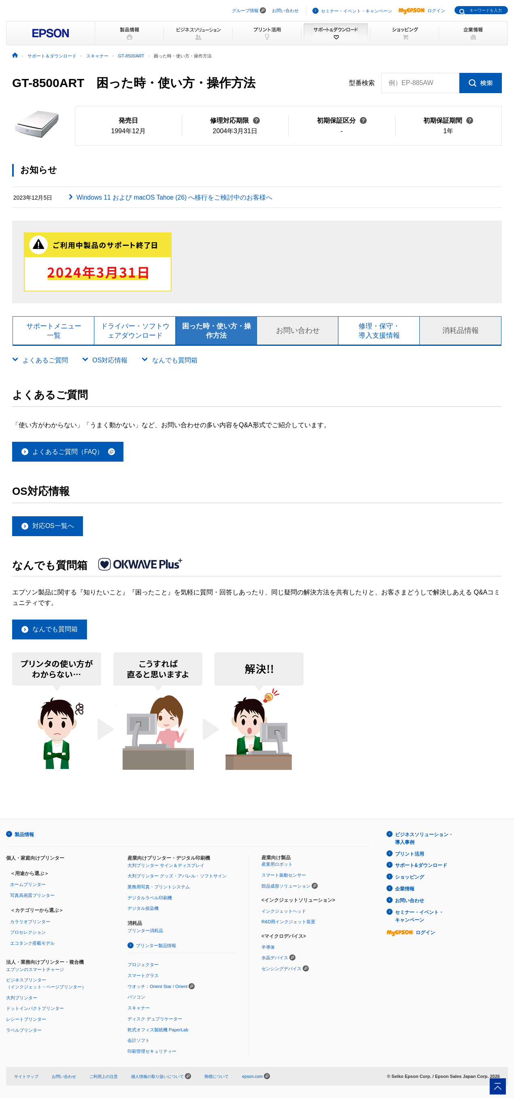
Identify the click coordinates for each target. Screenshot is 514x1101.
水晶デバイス (274, 961)
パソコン (136, 1000)
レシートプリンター (26, 1022)
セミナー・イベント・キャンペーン (356, 11)
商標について (230, 1079)
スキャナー (138, 1011)
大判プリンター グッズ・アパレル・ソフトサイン (177, 879)
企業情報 (404, 890)
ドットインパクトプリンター (35, 1011)
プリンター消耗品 (145, 934)
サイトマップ (27, 1079)
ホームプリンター (28, 888)
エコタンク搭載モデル (32, 946)
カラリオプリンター (30, 925)
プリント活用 (409, 857)
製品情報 (24, 838)
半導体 (268, 950)
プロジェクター (143, 968)
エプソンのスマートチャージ (35, 972)
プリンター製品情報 (156, 948)
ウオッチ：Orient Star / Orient (157, 989)
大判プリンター (21, 1001)
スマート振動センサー (283, 878)
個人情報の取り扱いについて (171, 1079)
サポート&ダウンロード (421, 868)
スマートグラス (143, 979)
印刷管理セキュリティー (151, 1054)
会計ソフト (138, 1043)
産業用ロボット (277, 868)
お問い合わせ (285, 10)
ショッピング (409, 879)
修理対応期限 (235, 120)
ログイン (421, 10)
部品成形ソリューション (285, 889)
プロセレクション (28, 935)
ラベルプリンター (24, 1033)
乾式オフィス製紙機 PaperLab (157, 1032)
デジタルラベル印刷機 (149, 901)
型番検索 (362, 83)
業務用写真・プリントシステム (158, 890)
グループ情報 (245, 10)
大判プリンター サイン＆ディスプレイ (165, 869)
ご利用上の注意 (109, 1079)
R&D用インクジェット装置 (288, 925)
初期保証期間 (448, 120)
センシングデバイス (281, 972)
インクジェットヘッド (283, 914)
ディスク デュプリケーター (154, 1022)
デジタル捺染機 (143, 911)
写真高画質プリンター (32, 899)
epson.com (268, 1079)
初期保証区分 (342, 120)
